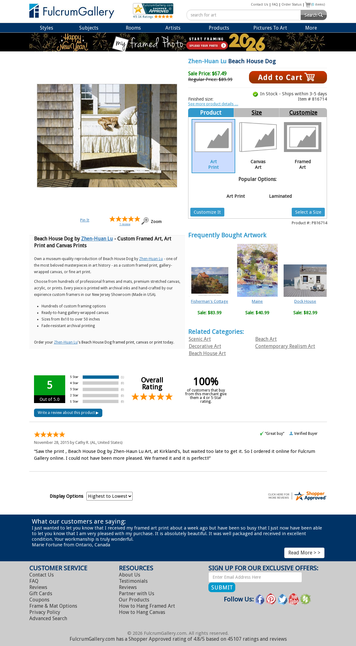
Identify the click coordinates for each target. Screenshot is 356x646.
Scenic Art (200, 339)
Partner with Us (136, 593)
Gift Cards (40, 593)
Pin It (84, 220)
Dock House (305, 301)
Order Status (291, 4)
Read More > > (304, 553)
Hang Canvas (142, 612)
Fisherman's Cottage (209, 301)
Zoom (156, 221)
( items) (318, 4)
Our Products (134, 600)
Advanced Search (48, 618)
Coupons (39, 600)
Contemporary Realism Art (285, 346)
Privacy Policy (44, 612)
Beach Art (266, 339)
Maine (257, 301)
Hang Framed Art (147, 606)
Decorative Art (205, 346)
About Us (129, 575)
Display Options (66, 496)
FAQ (275, 4)
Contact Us (259, 4)
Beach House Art (207, 353)
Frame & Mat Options (53, 606)
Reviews (38, 587)
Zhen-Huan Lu (207, 61)
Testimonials (133, 581)
